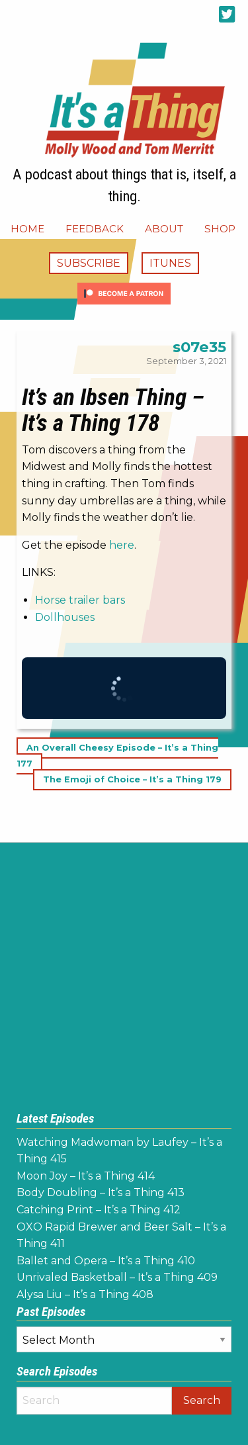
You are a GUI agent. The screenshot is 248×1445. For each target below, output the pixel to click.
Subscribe (88, 263)
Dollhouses (65, 617)
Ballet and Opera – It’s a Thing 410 (106, 1260)
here (121, 545)
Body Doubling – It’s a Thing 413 (101, 1192)
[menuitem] (27, 228)
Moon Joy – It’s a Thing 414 (86, 1176)
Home (27, 228)
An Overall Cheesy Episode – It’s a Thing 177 (117, 756)
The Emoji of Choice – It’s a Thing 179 (132, 779)
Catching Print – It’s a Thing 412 (99, 1209)
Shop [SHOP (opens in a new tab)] (219, 228)
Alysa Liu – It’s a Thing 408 (85, 1294)
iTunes (170, 263)
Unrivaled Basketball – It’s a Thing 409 (117, 1277)
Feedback (94, 228)
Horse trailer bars (80, 600)
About (164, 228)
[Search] (94, 1401)
